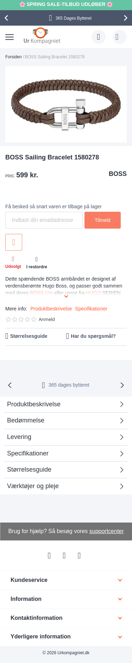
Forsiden (13, 56)
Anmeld (47, 319)
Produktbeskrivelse (51, 308)
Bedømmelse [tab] (25, 420)
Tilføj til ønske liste (13, 242)
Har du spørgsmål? (93, 336)
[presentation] (7, 18)
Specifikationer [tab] (28, 453)
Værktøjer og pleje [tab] (33, 486)
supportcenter (106, 531)
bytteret (69, 385)
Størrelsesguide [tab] (29, 469)
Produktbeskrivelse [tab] (34, 404)
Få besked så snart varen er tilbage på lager (53, 206)
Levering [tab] (19, 436)
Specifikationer (91, 308)
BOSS (118, 173)
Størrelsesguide (29, 336)
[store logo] (42, 35)
